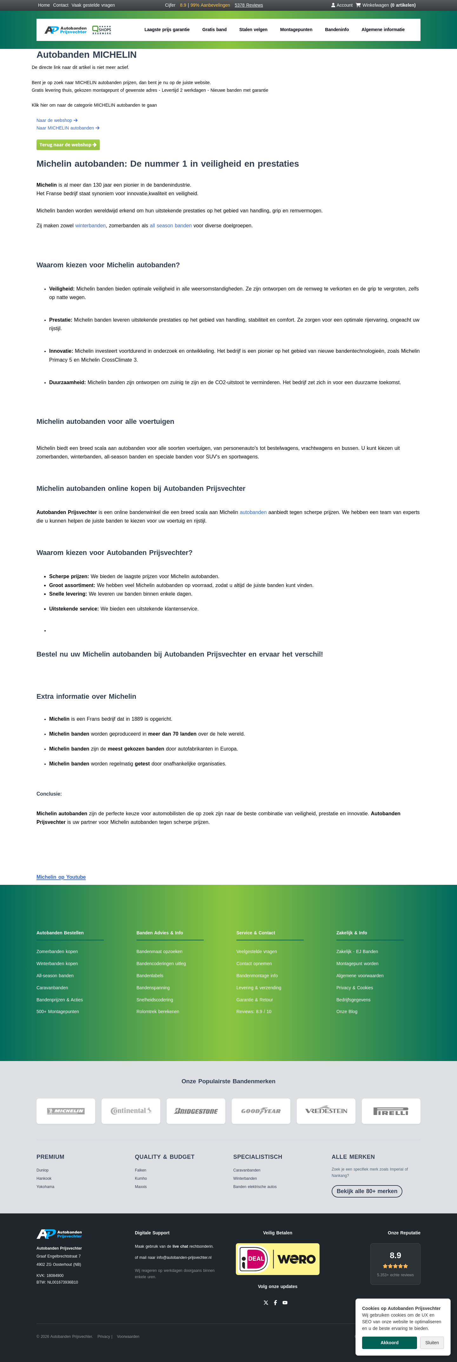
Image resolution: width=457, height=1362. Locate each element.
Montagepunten (296, 29)
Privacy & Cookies (354, 987)
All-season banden (55, 975)
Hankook (43, 1178)
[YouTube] (285, 1302)
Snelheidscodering (154, 999)
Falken (140, 1170)
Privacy (103, 1336)
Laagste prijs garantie (166, 29)
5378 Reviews (249, 5)
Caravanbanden (52, 987)
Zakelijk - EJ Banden (357, 951)
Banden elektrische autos (255, 1187)
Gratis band (214, 29)
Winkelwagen (386, 5)
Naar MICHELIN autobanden (67, 127)
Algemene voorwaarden (360, 975)
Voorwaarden (128, 1336)
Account (342, 5)
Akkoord (390, 1342)
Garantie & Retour (254, 999)
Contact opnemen (254, 963)
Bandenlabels (149, 975)
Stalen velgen (253, 29)
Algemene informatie (383, 29)
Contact (60, 5)
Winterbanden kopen (57, 963)
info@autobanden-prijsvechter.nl (184, 1257)
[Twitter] (265, 1302)
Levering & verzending (258, 987)
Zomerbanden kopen (57, 951)
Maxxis (141, 1187)
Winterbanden (245, 1178)
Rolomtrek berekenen (157, 1011)
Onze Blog (346, 1011)
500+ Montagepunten (57, 1011)
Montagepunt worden (357, 963)
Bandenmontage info (257, 975)
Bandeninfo (337, 29)
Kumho (141, 1178)
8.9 (395, 1255)
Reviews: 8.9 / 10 (253, 1011)
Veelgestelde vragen (256, 951)
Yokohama (45, 1187)
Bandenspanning (153, 987)
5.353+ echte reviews (395, 1275)
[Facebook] (275, 1302)
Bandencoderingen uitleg (161, 963)
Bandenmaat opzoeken (159, 951)
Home (44, 5)
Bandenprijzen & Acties (59, 999)
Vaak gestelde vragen (93, 5)
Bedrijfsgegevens (353, 999)
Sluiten (432, 1342)
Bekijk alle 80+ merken (367, 1191)
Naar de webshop (56, 120)
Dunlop (42, 1170)
